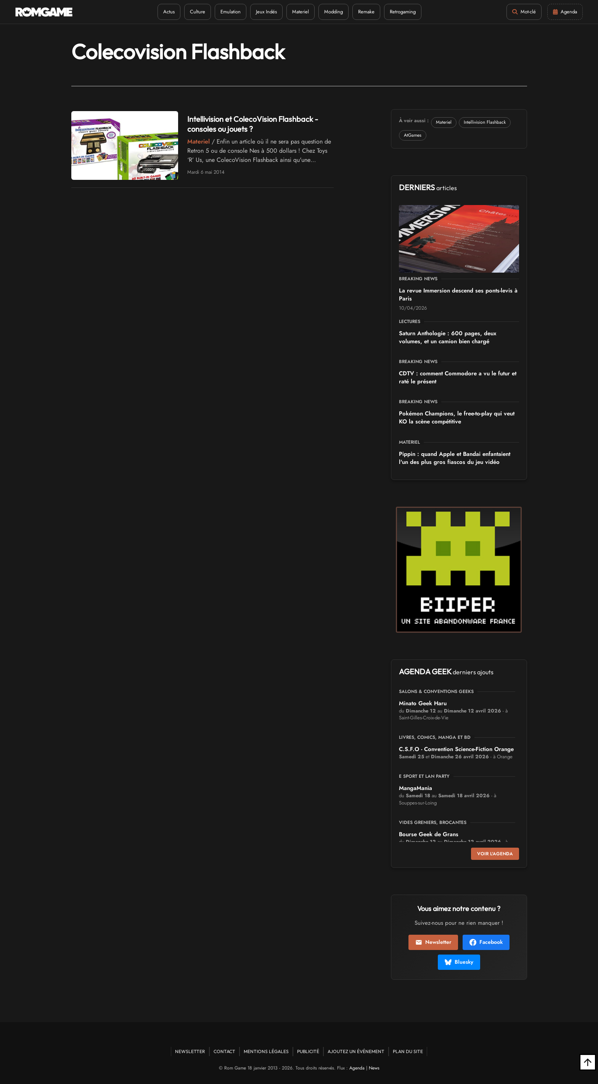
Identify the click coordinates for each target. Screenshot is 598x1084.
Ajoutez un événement (356, 1051)
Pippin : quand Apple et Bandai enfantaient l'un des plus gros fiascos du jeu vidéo (454, 458)
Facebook (486, 942)
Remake (366, 11)
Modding (333, 11)
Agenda (357, 1068)
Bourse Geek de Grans (428, 834)
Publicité (308, 1051)
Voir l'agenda (495, 853)
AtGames (412, 135)
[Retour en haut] (587, 1062)
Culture (197, 11)
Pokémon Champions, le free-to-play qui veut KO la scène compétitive (456, 417)
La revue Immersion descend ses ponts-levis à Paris (458, 294)
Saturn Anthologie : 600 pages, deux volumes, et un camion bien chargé (447, 337)
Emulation (230, 11)
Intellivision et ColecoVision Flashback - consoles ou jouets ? (252, 124)
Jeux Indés (266, 11)
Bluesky (459, 962)
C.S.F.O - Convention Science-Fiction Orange (456, 749)
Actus (169, 11)
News (374, 1068)
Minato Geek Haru (423, 703)
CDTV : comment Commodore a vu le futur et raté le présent (457, 377)
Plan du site (408, 1051)
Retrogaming (403, 11)
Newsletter (433, 942)
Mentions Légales (266, 1051)
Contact (224, 1051)
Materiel (300, 11)
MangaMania (415, 788)
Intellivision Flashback (485, 122)
